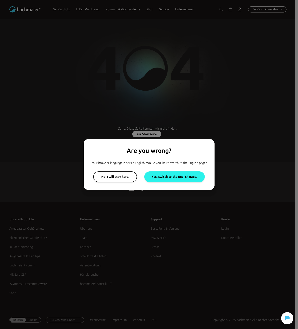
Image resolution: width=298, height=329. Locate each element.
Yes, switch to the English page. (174, 177)
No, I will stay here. (115, 177)
